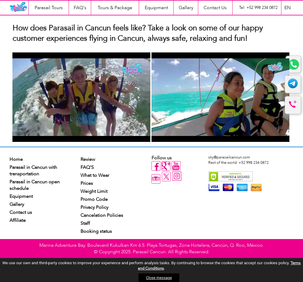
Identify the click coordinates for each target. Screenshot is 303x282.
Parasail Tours (49, 7)
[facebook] (156, 166)
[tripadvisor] (156, 179)
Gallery (186, 7)
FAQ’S (87, 167)
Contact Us (215, 7)
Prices (86, 183)
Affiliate (17, 220)
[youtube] (176, 166)
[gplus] (166, 166)
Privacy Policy (94, 207)
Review (87, 159)
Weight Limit (93, 191)
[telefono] (292, 108)
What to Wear (94, 175)
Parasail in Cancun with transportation (33, 170)
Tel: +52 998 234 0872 (258, 7)
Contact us (20, 212)
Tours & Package (115, 7)
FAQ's (80, 7)
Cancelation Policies (101, 215)
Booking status (96, 231)
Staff (85, 223)
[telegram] (292, 87)
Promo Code (94, 199)
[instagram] (176, 177)
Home (16, 159)
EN (287, 7)
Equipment (156, 7)
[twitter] (167, 180)
